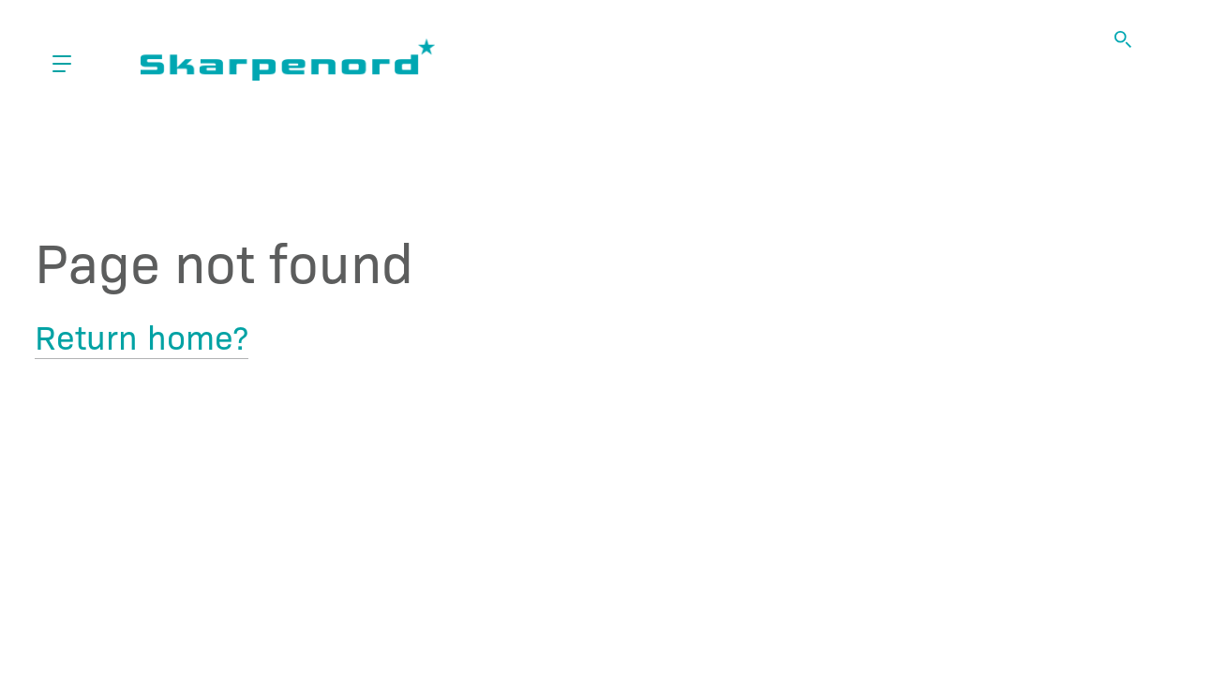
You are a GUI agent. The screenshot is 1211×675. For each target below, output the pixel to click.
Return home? (141, 335)
